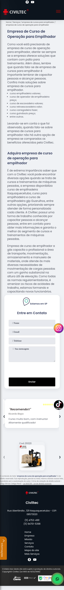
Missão (28, 539)
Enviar (31, 381)
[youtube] (32, 2)
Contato (29, 546)
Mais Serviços (31, 553)
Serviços (29, 543)
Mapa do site (31, 550)
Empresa (29, 535)
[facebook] (27, 2)
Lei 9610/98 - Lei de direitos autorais (37, 483)
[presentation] (32, 369)
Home (27, 532)
